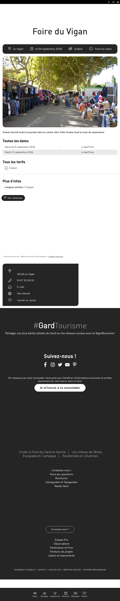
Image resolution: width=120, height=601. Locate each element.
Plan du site (55, 570)
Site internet (23, 293)
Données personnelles (94, 570)
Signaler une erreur (55, 256)
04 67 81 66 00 (25, 280)
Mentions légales (72, 570)
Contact (42, 570)
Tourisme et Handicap (24, 570)
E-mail (20, 286)
